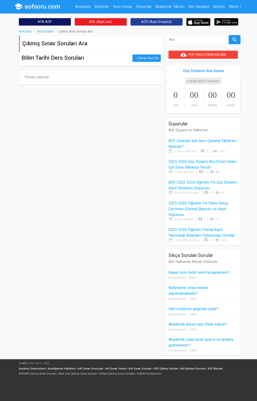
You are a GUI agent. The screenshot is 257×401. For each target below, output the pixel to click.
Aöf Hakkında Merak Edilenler (193, 261)
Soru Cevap (122, 6)
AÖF (24, 363)
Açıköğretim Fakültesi (62, 368)
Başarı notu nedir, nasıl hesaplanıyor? (199, 272)
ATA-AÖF (45, 22)
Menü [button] (233, 6)
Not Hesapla (198, 6)
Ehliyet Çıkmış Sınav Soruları (117, 373)
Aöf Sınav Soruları (140, 368)
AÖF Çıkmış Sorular (166, 368)
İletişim (219, 6)
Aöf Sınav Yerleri (115, 368)
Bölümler (101, 6)
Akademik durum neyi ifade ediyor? (197, 324)
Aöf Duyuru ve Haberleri (188, 130)
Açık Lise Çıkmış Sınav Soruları (78, 373)
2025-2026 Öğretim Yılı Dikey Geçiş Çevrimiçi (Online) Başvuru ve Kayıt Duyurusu (198, 209)
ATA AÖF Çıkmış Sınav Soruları (38, 373)
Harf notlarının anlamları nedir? (193, 309)
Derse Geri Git (147, 58)
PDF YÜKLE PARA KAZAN (203, 55)
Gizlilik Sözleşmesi (149, 373)
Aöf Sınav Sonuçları (90, 368)
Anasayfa (83, 6)
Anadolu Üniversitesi (32, 368)
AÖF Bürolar (215, 368)
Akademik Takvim (169, 6)
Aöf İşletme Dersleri (193, 368)
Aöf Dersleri (45, 31)
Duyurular (144, 6)
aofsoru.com (37, 6)
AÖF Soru (25, 31)
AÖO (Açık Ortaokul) (156, 22)
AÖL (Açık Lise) (100, 22)
